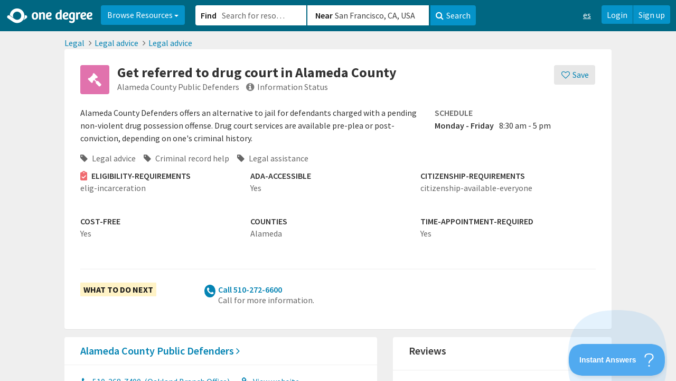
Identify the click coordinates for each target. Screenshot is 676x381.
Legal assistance (272, 158)
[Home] (50, 16)
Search (453, 15)
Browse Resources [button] (143, 15)
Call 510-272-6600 (250, 289)
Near (324, 15)
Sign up (652, 15)
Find (209, 15)
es (587, 15)
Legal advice (116, 43)
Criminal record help (186, 158)
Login (617, 15)
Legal (74, 43)
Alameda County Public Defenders (160, 350)
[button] (338, 190)
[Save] (575, 75)
